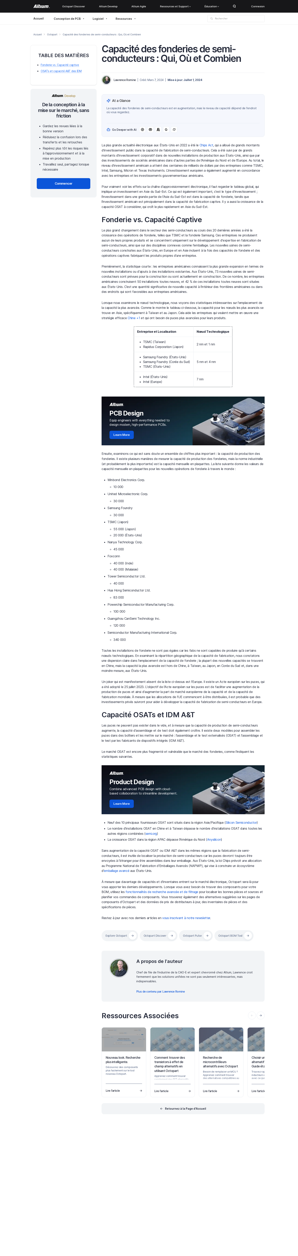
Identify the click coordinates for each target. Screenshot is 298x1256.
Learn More (121, 435)
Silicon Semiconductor (241, 822)
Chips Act (206, 145)
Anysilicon (214, 839)
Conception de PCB (67, 18)
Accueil (38, 18)
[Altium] (41, 6)
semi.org (151, 834)
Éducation (212, 6)
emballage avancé (116, 871)
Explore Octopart (116, 935)
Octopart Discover (73, 6)
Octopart (52, 34)
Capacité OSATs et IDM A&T (148, 714)
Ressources (124, 18)
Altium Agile (138, 6)
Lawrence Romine (125, 80)
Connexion (258, 6)
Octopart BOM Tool (230, 935)
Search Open (234, 6)
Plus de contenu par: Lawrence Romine (160, 991)
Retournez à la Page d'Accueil (185, 1108)
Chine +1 (134, 318)
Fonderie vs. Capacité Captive (152, 219)
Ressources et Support (175, 6)
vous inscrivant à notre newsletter (186, 918)
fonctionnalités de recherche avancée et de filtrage (161, 892)
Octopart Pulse (192, 935)
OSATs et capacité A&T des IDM (61, 71)
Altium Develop (108, 6)
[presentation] (261, 1015)
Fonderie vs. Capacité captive (60, 65)
